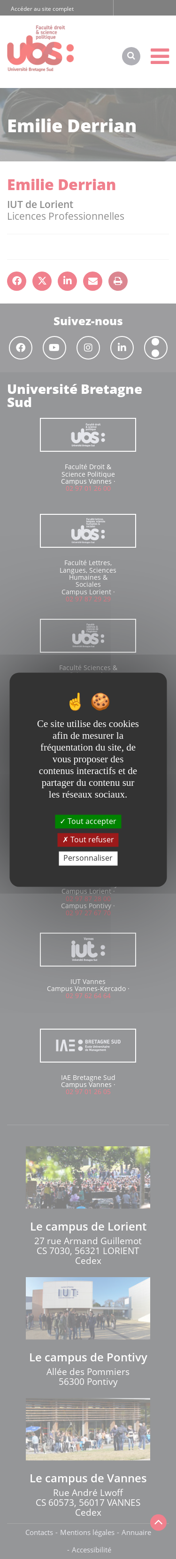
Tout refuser (88, 840)
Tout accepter (88, 821)
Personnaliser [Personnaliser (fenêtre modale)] (88, 858)
